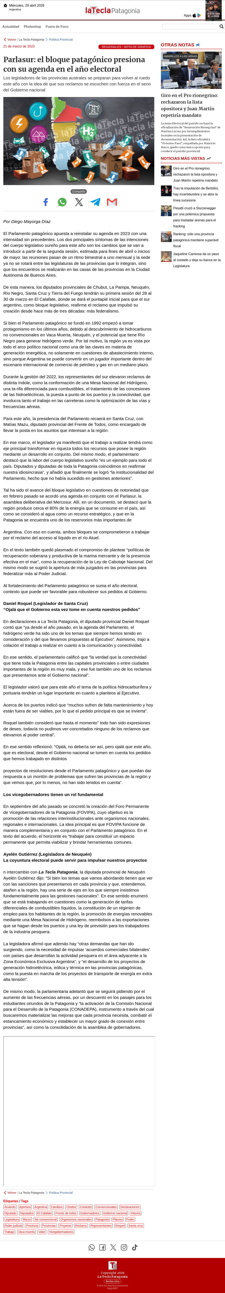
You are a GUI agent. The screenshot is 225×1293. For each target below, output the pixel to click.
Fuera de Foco (57, 26)
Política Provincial (61, 39)
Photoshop (32, 26)
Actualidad (10, 26)
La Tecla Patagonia (31, 39)
